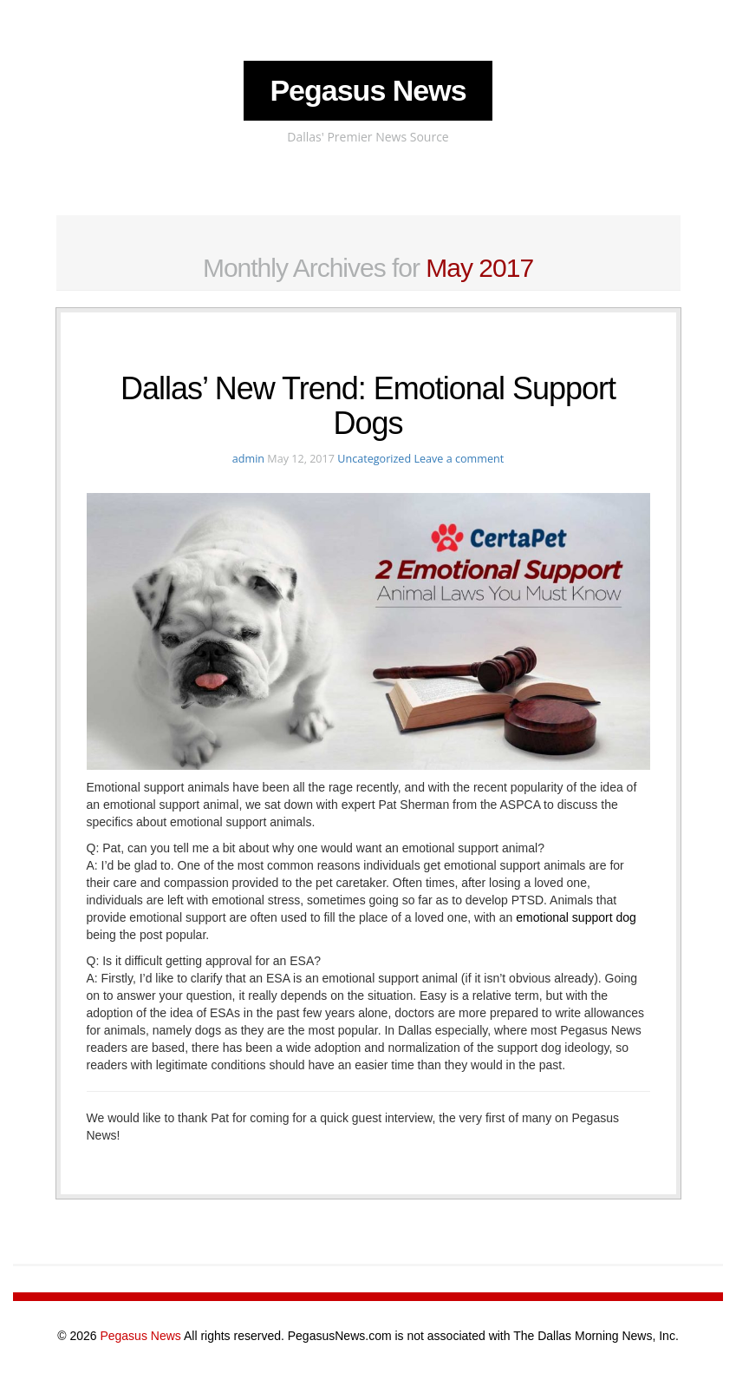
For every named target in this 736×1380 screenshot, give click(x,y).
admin (248, 458)
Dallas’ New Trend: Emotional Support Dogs (368, 406)
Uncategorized (374, 458)
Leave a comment (459, 458)
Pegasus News (368, 90)
